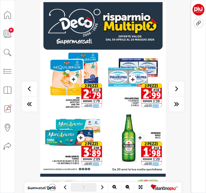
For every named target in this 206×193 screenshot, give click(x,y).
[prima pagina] (29, 104)
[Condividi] (7, 146)
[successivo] (176, 88)
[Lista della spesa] (7, 33)
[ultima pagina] (176, 104)
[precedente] (29, 88)
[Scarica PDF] (7, 108)
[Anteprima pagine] (7, 89)
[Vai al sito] (41, 187)
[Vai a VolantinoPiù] (164, 187)
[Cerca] (7, 52)
